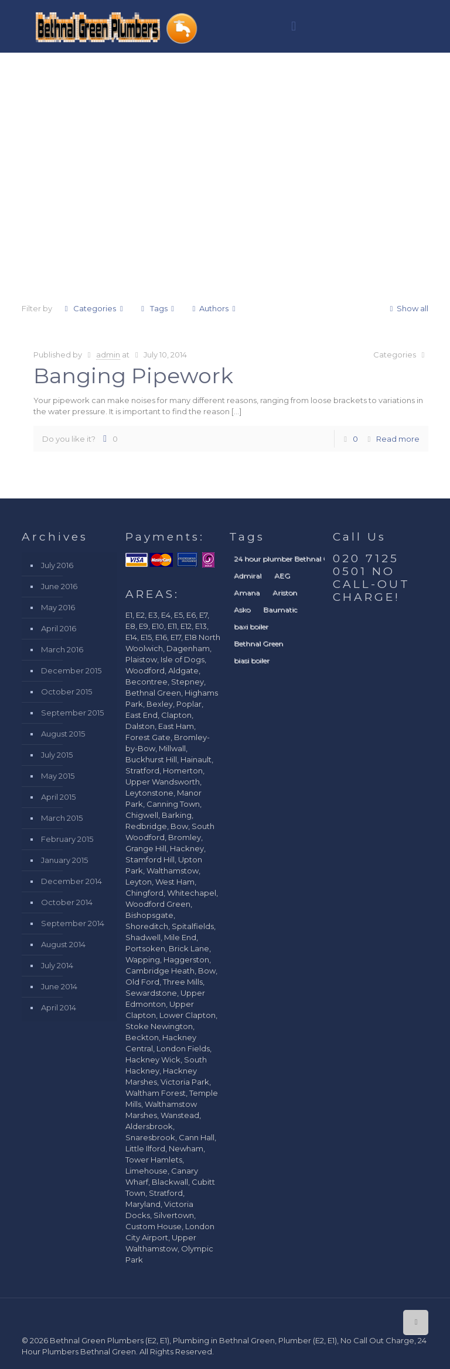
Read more (398, 438)
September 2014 (72, 923)
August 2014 (63, 944)
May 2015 (57, 775)
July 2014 (57, 965)
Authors (214, 308)
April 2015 (58, 797)
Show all (407, 308)
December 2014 (71, 881)
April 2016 (58, 628)
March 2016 (62, 649)
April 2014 (58, 1007)
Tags (157, 308)
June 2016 (59, 586)
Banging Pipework (133, 375)
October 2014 (67, 902)
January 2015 (64, 860)
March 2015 (62, 818)
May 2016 (58, 607)
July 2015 (57, 754)
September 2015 (72, 712)
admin (108, 354)
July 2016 (57, 565)
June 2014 (59, 986)
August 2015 (63, 733)
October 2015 (66, 691)
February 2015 (67, 839)
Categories (94, 308)
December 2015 (71, 670)
